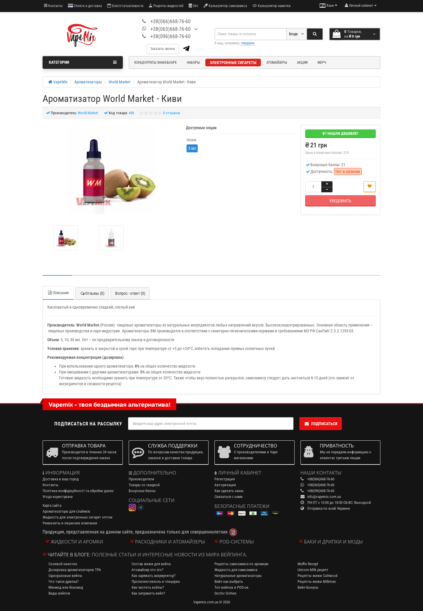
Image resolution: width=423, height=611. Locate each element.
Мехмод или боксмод (65, 587)
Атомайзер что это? (147, 570)
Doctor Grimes (225, 593)
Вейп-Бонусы (308, 587)
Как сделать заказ (229, 491)
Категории (83, 62)
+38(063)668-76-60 (170, 29)
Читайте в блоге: (69, 554)
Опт (193, 6)
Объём (191, 140)
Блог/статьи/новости (125, 6)
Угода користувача (58, 496)
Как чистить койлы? (148, 587)
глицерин (247, 43)
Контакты (53, 6)
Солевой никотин (62, 564)
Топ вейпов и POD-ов (231, 587)
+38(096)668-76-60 (170, 36)
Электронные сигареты (233, 62)
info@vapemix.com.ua (324, 496)
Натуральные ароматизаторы (238, 575)
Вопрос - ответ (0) (130, 293)
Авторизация (225, 485)
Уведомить (340, 200)
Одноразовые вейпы (65, 575)
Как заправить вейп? (148, 593)
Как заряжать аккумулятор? (153, 575)
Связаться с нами (228, 496)
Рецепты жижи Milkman (317, 581)
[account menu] (360, 6)
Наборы (193, 62)
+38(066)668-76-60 (170, 21)
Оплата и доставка (85, 6)
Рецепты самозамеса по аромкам (241, 564)
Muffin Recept (308, 564)
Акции (302, 62)
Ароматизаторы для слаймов (66, 511)
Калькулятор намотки (271, 6)
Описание (58, 292)
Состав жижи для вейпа (151, 564)
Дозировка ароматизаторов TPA (74, 570)
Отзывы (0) (92, 293)
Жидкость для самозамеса (235, 570)
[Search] (315, 34)
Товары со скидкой (144, 485)
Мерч (322, 62)
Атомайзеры (276, 62)
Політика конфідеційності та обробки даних (78, 491)
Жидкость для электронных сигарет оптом (77, 517)
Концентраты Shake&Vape (155, 62)
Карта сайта (52, 505)
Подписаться (320, 423)
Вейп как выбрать (228, 581)
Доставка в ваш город (61, 479)
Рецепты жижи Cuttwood (317, 575)
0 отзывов (171, 113)
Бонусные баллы (142, 491)
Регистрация (224, 479)
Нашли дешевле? (340, 133)
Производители (141, 479)
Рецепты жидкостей (166, 6)
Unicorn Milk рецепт (313, 570)
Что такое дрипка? (63, 581)
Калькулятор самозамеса (225, 6)
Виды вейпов (59, 593)
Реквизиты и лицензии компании (70, 523)
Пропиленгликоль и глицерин (156, 581)
